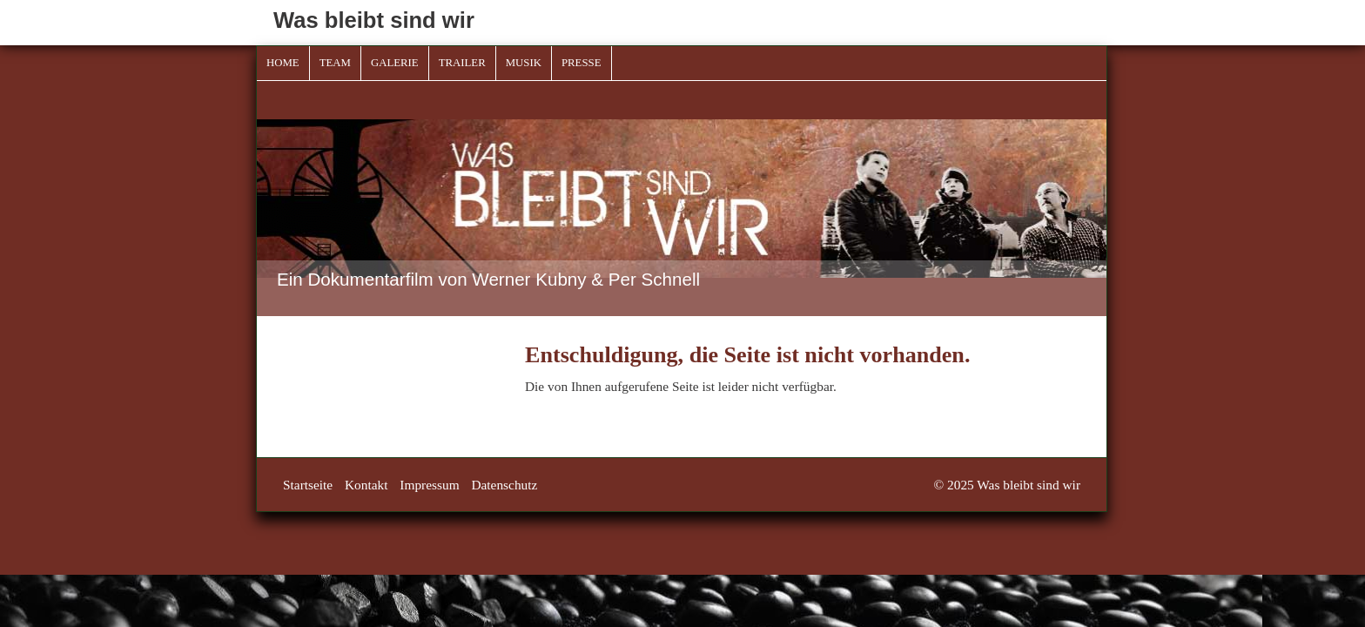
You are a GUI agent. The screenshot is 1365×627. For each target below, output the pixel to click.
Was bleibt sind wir (373, 20)
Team (335, 63)
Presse (581, 63)
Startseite (308, 484)
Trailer (462, 63)
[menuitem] (283, 63)
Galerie (395, 63)
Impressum (429, 484)
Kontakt (366, 484)
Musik (523, 63)
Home (282, 63)
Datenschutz (504, 484)
